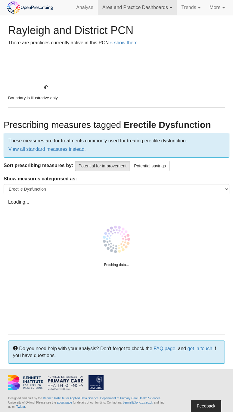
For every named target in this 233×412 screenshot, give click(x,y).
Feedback (206, 406)
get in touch (199, 348)
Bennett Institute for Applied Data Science (71, 398)
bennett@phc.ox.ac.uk (138, 402)
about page (64, 402)
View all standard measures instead (46, 149)
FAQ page (164, 348)
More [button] (217, 7)
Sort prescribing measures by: (38, 165)
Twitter (20, 406)
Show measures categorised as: (40, 178)
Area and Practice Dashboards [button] (137, 7)
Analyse (84, 7)
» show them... (125, 42)
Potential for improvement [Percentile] (103, 165)
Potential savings (150, 165)
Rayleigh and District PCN (70, 30)
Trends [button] (190, 7)
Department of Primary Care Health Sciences (130, 398)
